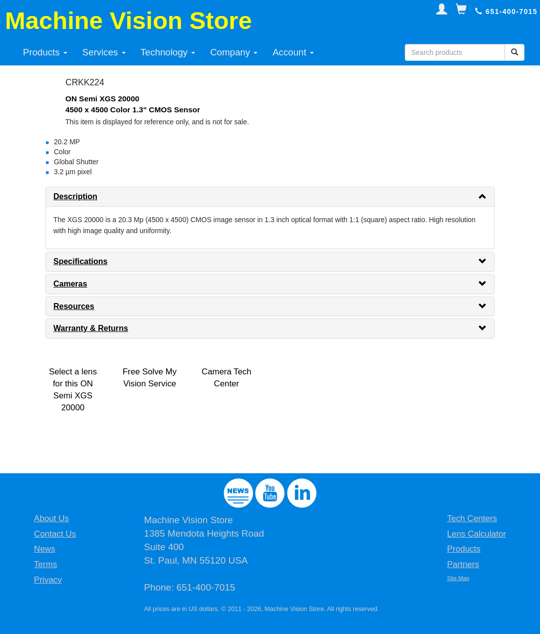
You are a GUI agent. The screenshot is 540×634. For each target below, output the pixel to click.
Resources (73, 306)
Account (293, 52)
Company (234, 52)
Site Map (458, 578)
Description (75, 196)
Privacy (48, 580)
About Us (51, 518)
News (44, 549)
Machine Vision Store (128, 20)
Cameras (70, 284)
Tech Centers (472, 518)
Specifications (80, 261)
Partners (463, 564)
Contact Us (55, 534)
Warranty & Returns (90, 328)
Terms (45, 564)
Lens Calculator (476, 534)
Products (45, 52)
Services (104, 52)
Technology (168, 52)
